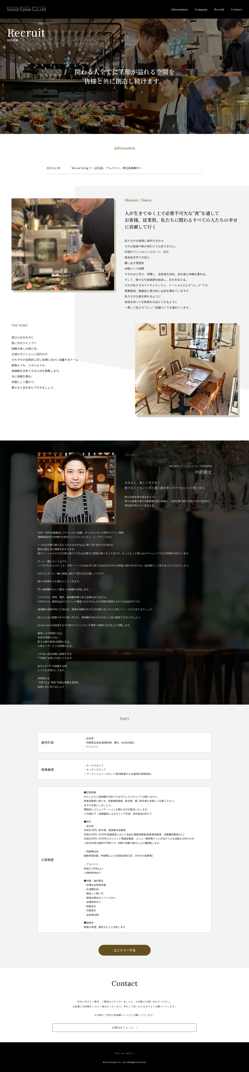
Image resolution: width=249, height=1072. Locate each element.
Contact (236, 9)
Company (201, 9)
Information (179, 9)
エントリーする (125, 950)
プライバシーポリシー (124, 1053)
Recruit (219, 9)
